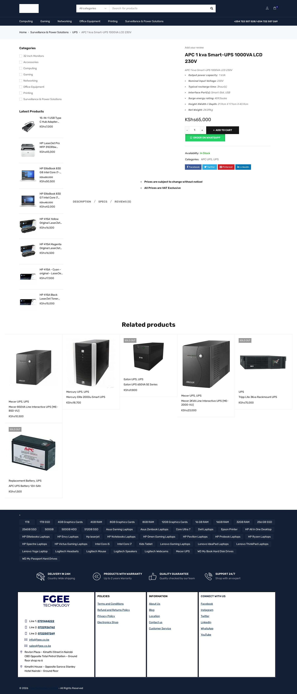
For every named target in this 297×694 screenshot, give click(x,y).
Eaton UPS (130, 379)
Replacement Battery (22, 480)
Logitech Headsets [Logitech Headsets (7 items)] (67, 551)
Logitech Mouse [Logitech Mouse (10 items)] (96, 551)
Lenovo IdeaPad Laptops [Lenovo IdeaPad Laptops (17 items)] (213, 544)
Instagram (207, 610)
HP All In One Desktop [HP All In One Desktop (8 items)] (258, 529)
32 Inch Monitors (33, 56)
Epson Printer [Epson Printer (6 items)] (229, 529)
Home (23, 32)
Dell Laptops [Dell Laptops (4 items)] (205, 529)
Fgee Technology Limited (43, 688)
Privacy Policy (106, 616)
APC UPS (206, 159)
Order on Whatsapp (206, 137)
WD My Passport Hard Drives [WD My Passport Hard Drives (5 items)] (39, 558)
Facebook (207, 603)
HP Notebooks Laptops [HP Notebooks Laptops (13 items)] (121, 536)
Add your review (194, 47)
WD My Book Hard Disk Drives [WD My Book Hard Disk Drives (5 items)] (215, 551)
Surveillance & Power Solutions (144, 21)
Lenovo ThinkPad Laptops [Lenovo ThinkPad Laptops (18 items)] (252, 544)
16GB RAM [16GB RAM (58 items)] (222, 522)
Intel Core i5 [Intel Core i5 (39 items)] (102, 544)
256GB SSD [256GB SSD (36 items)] (29, 529)
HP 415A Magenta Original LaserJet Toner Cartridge (50, 246)
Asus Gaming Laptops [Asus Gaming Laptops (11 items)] (119, 529)
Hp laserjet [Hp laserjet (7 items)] (93, 536)
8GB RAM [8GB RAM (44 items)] (148, 522)
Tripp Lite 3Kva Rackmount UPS (258, 397)
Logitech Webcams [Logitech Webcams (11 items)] (156, 551)
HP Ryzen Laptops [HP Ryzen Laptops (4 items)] (259, 536)
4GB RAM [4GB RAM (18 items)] (96, 522)
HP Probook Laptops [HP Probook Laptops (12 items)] (227, 536)
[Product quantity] (194, 130)
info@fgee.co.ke (39, 639)
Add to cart (224, 130)
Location (154, 616)
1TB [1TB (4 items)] (27, 522)
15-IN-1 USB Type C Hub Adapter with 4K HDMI (50, 120)
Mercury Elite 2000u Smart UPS (85, 397)
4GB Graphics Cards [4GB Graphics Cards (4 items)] (70, 522)
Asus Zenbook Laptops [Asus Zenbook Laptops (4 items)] (154, 529)
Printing (112, 21)
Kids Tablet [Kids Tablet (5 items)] (145, 544)
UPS (75, 32)
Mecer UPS (15, 401)
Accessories (30, 62)
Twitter (205, 616)
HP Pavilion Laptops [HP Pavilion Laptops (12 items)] (195, 536)
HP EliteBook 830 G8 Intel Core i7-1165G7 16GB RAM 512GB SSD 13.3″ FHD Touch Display (51, 170)
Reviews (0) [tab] (123, 201)
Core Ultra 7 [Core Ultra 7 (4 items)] (183, 529)
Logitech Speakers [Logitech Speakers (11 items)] (125, 551)
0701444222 (45, 621)
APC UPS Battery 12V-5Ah (25, 486)
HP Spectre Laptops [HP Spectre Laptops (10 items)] (34, 544)
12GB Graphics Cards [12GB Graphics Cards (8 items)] (175, 522)
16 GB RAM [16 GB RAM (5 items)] (201, 522)
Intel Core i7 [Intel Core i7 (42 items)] (124, 544)
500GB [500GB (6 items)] (49, 529)
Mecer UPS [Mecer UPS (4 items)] (183, 551)
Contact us (155, 622)
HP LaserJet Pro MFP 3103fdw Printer (50, 145)
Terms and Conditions (110, 603)
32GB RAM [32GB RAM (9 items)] (243, 522)
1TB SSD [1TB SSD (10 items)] (45, 522)
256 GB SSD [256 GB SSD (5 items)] (264, 522)
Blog (151, 610)
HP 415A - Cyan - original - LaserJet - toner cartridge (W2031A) (51, 271)
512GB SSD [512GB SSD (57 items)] (91, 529)
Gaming (45, 21)
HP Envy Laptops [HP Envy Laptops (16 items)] (67, 536)
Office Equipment (89, 21)
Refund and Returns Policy (113, 610)
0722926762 (46, 627)
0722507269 (46, 633)
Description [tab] (82, 201)
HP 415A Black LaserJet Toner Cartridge (49, 297)
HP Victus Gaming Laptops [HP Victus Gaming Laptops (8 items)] (71, 544)
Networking (65, 21)
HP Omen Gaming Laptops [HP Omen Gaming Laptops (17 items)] (159, 536)
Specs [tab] (102, 201)
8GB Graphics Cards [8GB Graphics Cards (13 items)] (122, 522)
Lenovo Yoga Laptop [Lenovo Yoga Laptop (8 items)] (35, 551)
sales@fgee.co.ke (40, 646)
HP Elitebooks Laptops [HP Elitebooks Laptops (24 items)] (36, 536)
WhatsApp (207, 628)
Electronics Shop (107, 622)
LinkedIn (206, 622)
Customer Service (160, 628)
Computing (26, 21)
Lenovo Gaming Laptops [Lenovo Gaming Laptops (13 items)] (175, 544)
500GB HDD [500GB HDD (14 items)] (69, 529)
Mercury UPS (74, 391)
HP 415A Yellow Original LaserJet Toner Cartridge (50, 221)
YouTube (206, 634)
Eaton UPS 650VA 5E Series (140, 384)
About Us (154, 603)
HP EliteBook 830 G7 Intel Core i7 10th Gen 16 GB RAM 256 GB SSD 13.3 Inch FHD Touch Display (50, 196)
